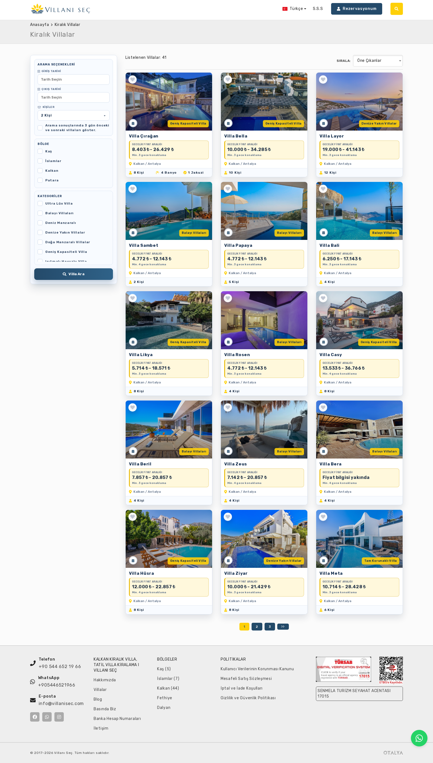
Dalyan (163, 707)
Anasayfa (39, 24)
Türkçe (292, 8)
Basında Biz (105, 709)
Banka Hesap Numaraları (117, 718)
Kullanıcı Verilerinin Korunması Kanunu (257, 669)
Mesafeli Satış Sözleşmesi (246, 678)
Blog (98, 699)
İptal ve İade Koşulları (242, 688)
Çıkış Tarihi (49, 89)
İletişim (101, 728)
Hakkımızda (105, 680)
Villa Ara (73, 274)
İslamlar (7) (168, 678)
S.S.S (318, 8)
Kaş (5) (164, 669)
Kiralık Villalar (67, 24)
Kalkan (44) (168, 688)
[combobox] (378, 61)
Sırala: (344, 61)
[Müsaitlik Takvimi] (133, 123)
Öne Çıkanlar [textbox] (369, 60)
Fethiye (164, 698)
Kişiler (46, 107)
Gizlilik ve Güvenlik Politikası (248, 698)
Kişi (46, 115)
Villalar (100, 689)
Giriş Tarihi (49, 71)
